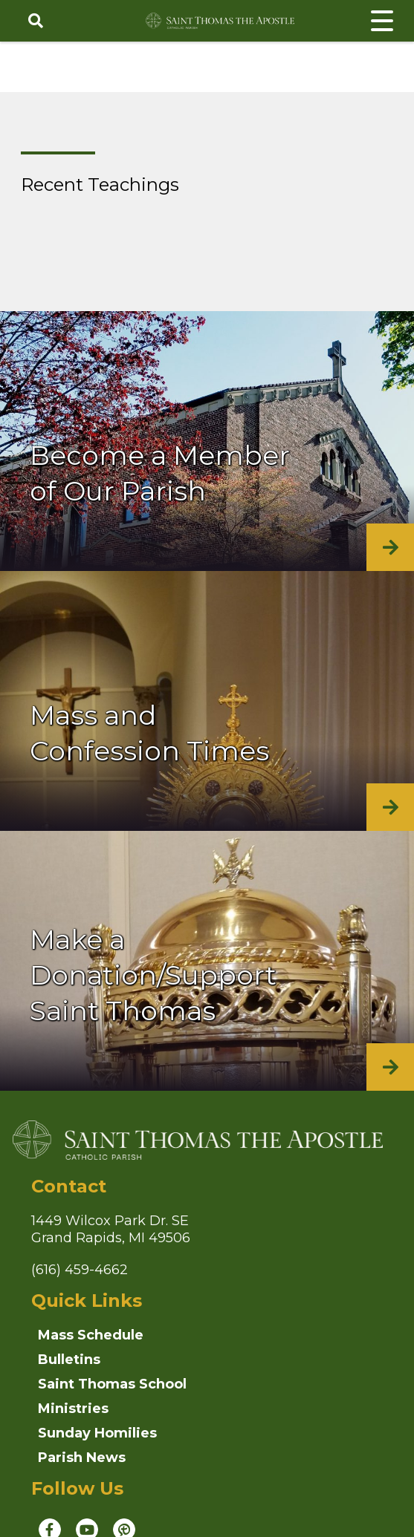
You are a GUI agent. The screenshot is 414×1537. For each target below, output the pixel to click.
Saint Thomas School (112, 1384)
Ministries (73, 1408)
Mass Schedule (90, 1335)
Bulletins (69, 1359)
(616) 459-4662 (79, 1270)
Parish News (82, 1457)
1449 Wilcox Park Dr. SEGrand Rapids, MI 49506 (110, 1229)
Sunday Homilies (97, 1433)
